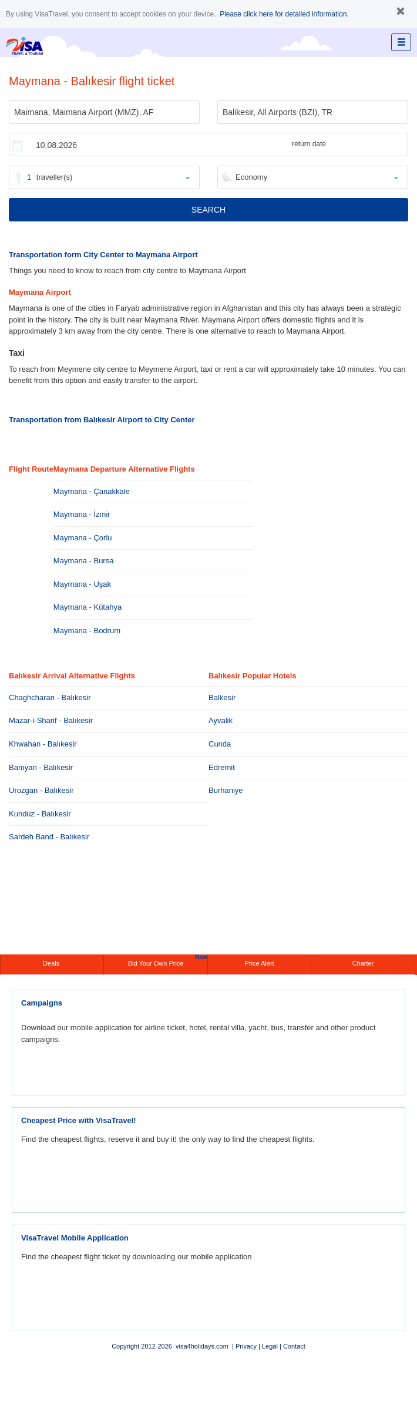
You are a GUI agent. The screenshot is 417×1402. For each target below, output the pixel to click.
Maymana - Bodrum (86, 630)
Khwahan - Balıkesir (43, 743)
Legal (270, 1346)
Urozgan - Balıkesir (41, 790)
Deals (52, 963)
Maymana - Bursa (83, 560)
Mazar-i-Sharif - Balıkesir (51, 720)
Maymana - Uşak (82, 584)
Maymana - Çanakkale (91, 491)
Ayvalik (220, 720)
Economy (251, 177)
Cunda (219, 743)
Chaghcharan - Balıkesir (49, 697)
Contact (294, 1346)
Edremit (221, 767)
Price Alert (259, 963)
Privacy (246, 1346)
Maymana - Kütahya (87, 607)
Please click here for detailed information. (284, 14)
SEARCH (208, 209)
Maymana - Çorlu (82, 537)
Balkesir (222, 697)
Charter (363, 963)
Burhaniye (225, 790)
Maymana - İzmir (81, 514)
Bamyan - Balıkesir (41, 767)
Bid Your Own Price (167, 960)
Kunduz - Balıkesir (40, 813)
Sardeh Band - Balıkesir (49, 836)
